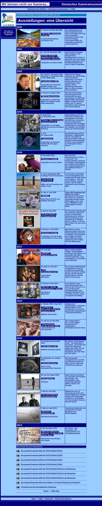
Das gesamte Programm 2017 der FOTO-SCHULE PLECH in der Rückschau (48, 469)
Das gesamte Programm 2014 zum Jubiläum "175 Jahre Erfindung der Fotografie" (50, 482)
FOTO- (8, 25)
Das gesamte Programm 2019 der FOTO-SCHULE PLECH (41, 460)
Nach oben (55, 491)
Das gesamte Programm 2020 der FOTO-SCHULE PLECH (41, 455)
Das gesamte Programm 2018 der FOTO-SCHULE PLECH (41, 464)
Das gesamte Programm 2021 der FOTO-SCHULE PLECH (41, 451)
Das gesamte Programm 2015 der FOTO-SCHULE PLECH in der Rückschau (48, 478)
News (34, 499)
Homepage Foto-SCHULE (37, 9)
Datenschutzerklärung (63, 499)
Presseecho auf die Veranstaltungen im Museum (38, 487)
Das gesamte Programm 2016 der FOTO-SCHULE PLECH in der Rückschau (48, 473)
